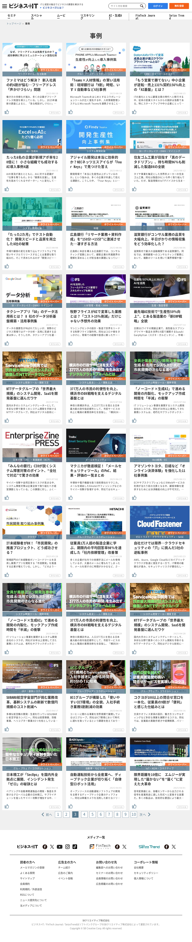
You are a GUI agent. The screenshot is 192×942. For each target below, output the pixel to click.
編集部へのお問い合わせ (109, 867)
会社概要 (139, 867)
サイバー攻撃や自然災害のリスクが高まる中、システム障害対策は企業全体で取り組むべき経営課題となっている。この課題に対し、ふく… (31, 486)
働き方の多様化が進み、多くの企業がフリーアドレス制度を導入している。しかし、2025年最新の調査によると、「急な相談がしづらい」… (31, 100)
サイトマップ (27, 878)
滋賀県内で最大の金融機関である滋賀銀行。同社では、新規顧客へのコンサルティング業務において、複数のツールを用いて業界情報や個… (159, 254)
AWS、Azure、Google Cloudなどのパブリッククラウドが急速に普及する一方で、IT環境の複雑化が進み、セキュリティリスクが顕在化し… (159, 563)
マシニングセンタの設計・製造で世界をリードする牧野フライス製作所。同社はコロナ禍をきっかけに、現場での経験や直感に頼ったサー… (95, 332)
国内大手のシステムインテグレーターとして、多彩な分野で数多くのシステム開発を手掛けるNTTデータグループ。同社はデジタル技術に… (31, 409)
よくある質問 (27, 873)
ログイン (158, 6)
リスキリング (87, 16)
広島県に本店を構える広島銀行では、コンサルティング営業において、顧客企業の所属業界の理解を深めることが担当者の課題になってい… (95, 254)
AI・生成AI (115, 16)
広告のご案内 (65, 873)
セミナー (12, 16)
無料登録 (179, 5)
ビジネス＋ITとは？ (53, 7)
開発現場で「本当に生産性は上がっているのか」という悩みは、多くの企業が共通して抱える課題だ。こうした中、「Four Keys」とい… (95, 177)
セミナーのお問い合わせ (109, 873)
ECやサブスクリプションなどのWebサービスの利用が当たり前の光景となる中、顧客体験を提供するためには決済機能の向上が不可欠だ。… (159, 486)
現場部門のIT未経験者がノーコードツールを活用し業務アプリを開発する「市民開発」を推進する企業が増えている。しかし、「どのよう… (31, 563)
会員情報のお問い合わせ (109, 878)
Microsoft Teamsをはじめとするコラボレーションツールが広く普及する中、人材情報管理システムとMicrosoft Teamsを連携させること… (95, 100)
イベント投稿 (65, 878)
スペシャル (36, 16)
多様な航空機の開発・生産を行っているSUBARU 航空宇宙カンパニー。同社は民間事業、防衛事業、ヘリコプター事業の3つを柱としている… (32, 717)
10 (134, 814)
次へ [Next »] (143, 814)
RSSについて (27, 894)
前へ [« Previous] (49, 814)
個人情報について (143, 878)
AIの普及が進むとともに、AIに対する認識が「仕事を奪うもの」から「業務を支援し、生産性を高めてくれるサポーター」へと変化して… (31, 177)
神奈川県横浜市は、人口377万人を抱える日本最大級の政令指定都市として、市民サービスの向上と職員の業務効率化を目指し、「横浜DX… (95, 409)
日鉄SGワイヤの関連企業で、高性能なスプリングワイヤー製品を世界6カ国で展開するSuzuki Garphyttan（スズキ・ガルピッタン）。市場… (159, 332)
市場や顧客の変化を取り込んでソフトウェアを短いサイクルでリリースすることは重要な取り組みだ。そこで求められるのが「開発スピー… (31, 254)
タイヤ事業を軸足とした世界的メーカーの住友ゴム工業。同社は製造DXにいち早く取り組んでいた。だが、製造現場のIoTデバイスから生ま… (159, 177)
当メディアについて (31, 905)
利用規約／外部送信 (31, 889)
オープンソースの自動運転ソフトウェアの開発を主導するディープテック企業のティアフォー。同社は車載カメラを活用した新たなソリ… (95, 795)
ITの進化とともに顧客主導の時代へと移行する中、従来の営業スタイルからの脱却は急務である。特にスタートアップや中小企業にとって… (159, 100)
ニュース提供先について (33, 900)
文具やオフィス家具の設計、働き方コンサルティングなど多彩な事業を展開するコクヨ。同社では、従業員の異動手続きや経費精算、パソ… (159, 717)
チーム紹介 (64, 867)
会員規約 (25, 883)
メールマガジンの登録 (32, 867)
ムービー (61, 16)
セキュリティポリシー (146, 873)
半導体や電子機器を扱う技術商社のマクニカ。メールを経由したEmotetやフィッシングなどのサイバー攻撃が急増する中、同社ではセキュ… (96, 486)
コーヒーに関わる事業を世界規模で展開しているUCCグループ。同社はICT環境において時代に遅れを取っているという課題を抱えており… (95, 717)
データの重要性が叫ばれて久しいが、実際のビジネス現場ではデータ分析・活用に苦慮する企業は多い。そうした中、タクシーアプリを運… (31, 332)
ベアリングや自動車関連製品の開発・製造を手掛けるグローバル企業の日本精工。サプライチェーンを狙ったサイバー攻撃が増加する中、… (31, 795)
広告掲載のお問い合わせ (109, 883)
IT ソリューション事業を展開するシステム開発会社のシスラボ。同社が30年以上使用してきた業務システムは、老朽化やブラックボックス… (159, 409)
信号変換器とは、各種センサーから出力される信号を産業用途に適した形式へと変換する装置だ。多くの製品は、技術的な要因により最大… (159, 795)
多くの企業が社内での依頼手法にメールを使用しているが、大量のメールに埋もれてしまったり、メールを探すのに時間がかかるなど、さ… (95, 563)
